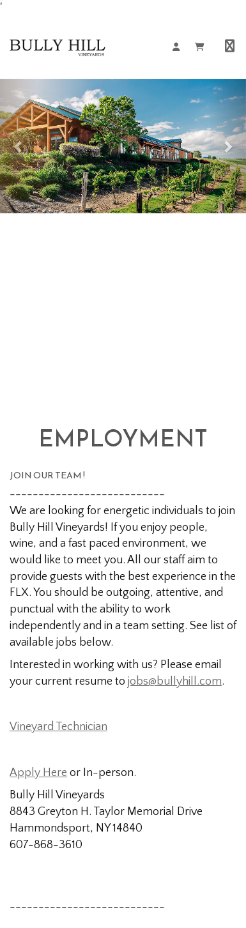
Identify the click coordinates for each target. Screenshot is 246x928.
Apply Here (38, 772)
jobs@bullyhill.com (175, 681)
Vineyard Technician (58, 726)
